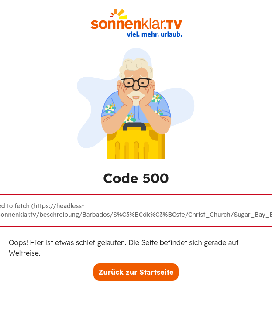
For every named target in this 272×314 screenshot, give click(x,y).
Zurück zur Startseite (136, 272)
